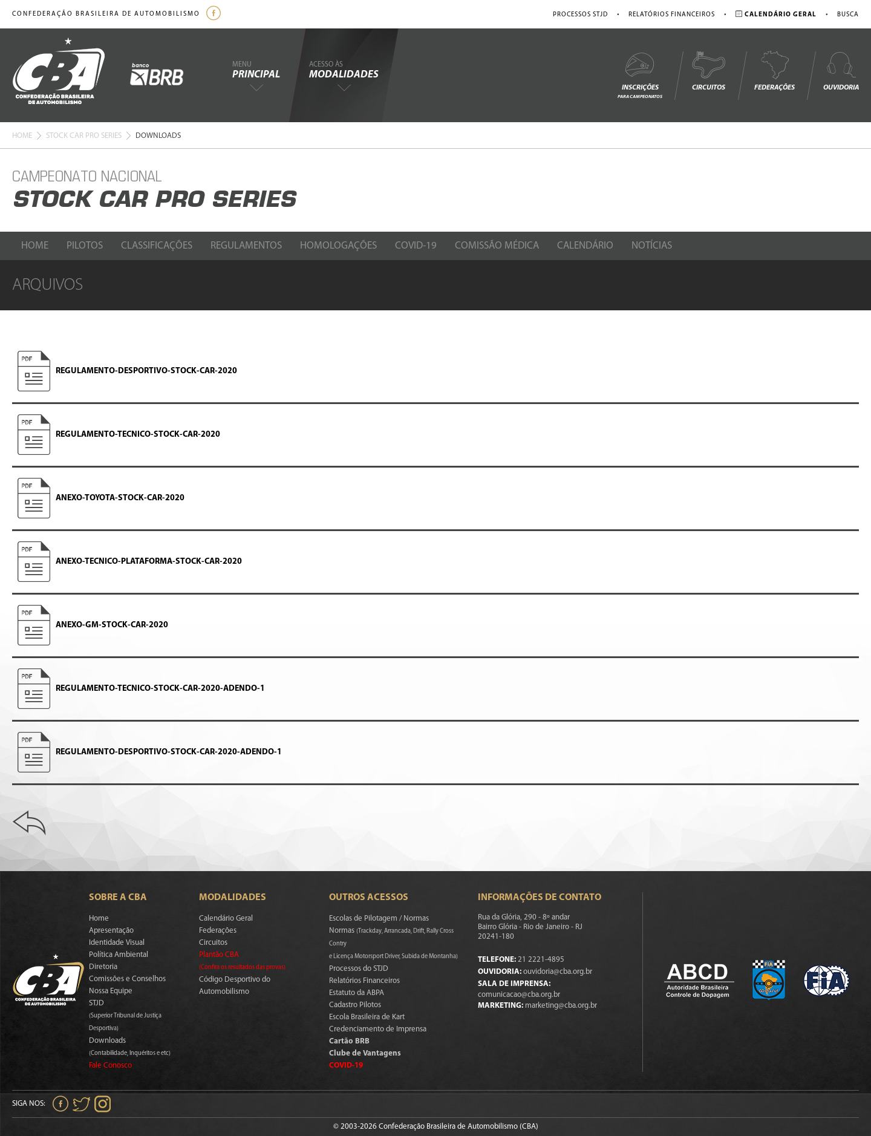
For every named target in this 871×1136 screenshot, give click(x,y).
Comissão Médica (497, 246)
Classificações (156, 246)
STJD (125, 1015)
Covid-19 (416, 246)
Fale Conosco (110, 1065)
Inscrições (640, 74)
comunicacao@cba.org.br (519, 995)
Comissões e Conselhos (127, 979)
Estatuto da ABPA (356, 993)
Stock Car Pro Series (84, 136)
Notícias (651, 246)
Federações (774, 70)
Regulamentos (246, 246)
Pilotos (85, 246)
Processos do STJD (358, 969)
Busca (848, 14)
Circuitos (708, 70)
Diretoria (103, 967)
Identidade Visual (117, 943)
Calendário (585, 246)
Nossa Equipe (110, 991)
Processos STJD (580, 14)
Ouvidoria (841, 70)
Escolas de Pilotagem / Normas (379, 918)
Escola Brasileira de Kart (367, 1017)
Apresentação (111, 931)
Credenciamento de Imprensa (377, 1029)
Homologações (338, 246)
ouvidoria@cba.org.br (557, 972)
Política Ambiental (118, 955)
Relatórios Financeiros (671, 14)
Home (22, 136)
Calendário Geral (226, 918)
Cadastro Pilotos (355, 1005)
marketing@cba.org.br (561, 1006)
